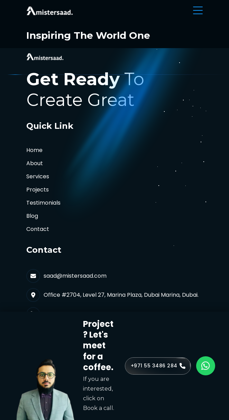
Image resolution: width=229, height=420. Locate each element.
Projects (37, 190)
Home (34, 150)
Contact (37, 229)
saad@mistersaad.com (75, 276)
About (34, 163)
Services (37, 176)
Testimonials (43, 203)
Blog (32, 216)
